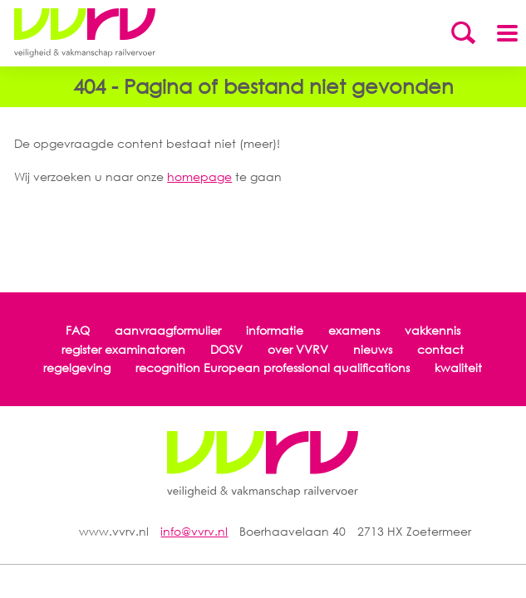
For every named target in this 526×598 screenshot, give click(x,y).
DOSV (226, 349)
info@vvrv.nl (194, 531)
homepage (199, 176)
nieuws (372, 349)
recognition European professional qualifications (272, 367)
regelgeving (77, 367)
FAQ (78, 330)
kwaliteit (458, 367)
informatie (274, 330)
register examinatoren (123, 349)
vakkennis (432, 330)
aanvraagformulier (168, 330)
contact (440, 349)
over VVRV (298, 349)
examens (354, 330)
